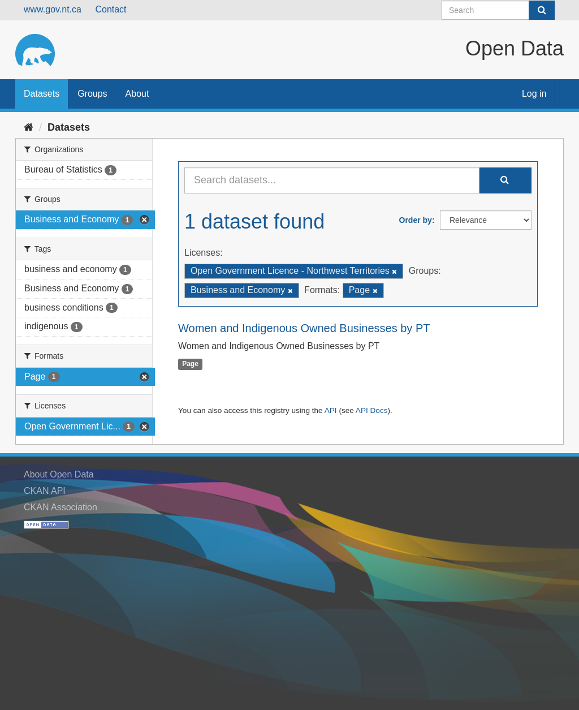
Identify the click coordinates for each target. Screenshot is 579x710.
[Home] (28, 127)
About (137, 93)
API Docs (372, 410)
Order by (415, 220)
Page (190, 364)
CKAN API (45, 491)
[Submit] (542, 10)
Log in (534, 93)
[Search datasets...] (331, 180)
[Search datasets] (498, 10)
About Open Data (59, 474)
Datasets (41, 93)
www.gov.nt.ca (52, 9)
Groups (92, 93)
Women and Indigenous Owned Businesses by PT (304, 328)
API (331, 410)
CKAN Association (60, 507)
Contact (110, 9)
